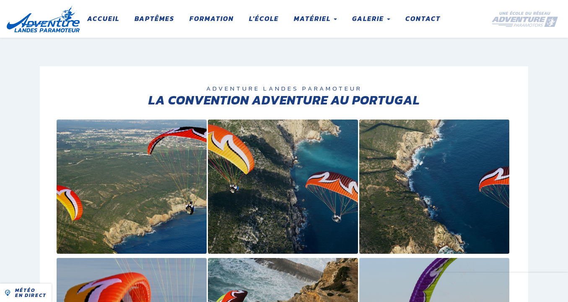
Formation (211, 18)
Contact (423, 18)
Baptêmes (154, 18)
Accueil (103, 18)
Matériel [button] (315, 18)
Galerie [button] (371, 18)
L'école (264, 18)
